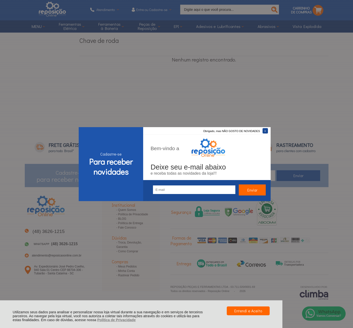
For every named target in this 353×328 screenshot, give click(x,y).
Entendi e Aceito (248, 310)
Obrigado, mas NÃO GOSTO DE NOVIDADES (231, 131)
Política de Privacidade (116, 320)
